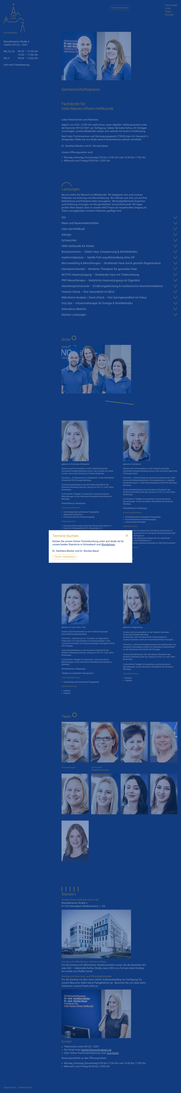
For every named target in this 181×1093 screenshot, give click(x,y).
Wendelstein (108, 544)
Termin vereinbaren (64, 556)
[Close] (127, 536)
